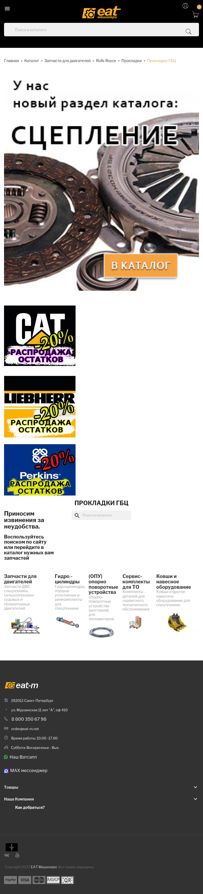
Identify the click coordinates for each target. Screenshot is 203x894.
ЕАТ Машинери (44, 867)
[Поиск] (101, 515)
